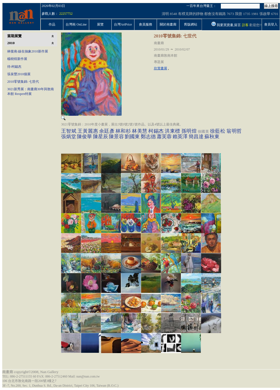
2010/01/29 (161, 49)
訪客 (245, 25)
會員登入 (271, 24)
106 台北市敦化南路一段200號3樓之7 (29, 381)
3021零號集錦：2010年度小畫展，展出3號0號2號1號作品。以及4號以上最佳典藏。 (122, 124)
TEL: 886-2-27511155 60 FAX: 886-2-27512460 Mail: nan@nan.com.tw (51, 376)
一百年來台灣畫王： (201, 6)
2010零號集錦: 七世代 (175, 36)
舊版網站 (190, 24)
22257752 (65, 14)
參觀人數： (50, 14)
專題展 (159, 62)
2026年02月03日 (53, 6)
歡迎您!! (255, 25)
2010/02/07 (182, 49)
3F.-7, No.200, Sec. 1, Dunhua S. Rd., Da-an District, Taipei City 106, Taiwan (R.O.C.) (60, 386)
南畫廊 (159, 43)
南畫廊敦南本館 (165, 55)
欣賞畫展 (160, 68)
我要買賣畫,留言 (229, 25)
